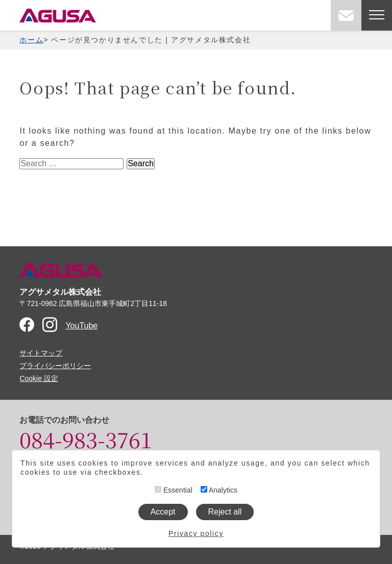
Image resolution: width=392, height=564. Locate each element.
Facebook (26, 324)
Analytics (219, 490)
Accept (163, 511)
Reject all (225, 511)
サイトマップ (40, 353)
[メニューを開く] (376, 15)
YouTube (81, 325)
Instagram (49, 324)
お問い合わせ (346, 15)
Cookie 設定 (38, 378)
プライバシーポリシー (55, 366)
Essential (173, 490)
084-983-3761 (85, 439)
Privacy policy (196, 533)
